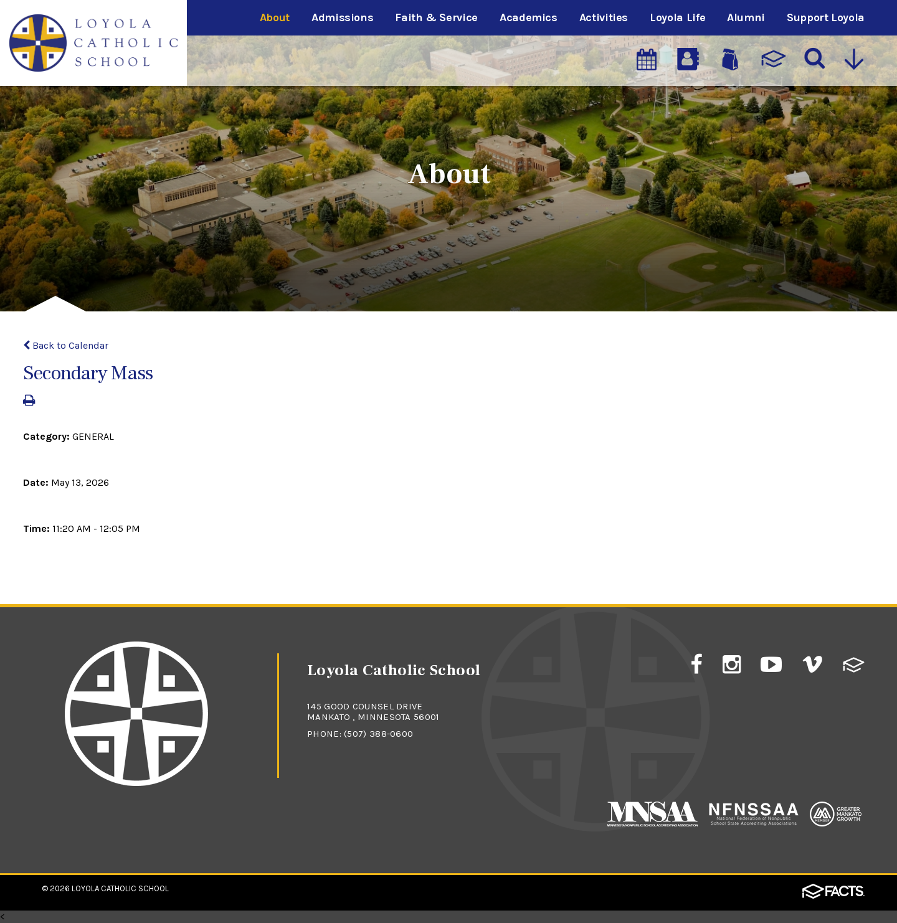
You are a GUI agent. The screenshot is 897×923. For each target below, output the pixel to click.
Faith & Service (436, 17)
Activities (603, 17)
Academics (529, 17)
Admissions (342, 17)
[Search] (815, 59)
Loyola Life (677, 17)
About (275, 17)
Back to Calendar (65, 345)
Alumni (746, 17)
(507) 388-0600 (378, 733)
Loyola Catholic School (120, 888)
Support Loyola (826, 17)
